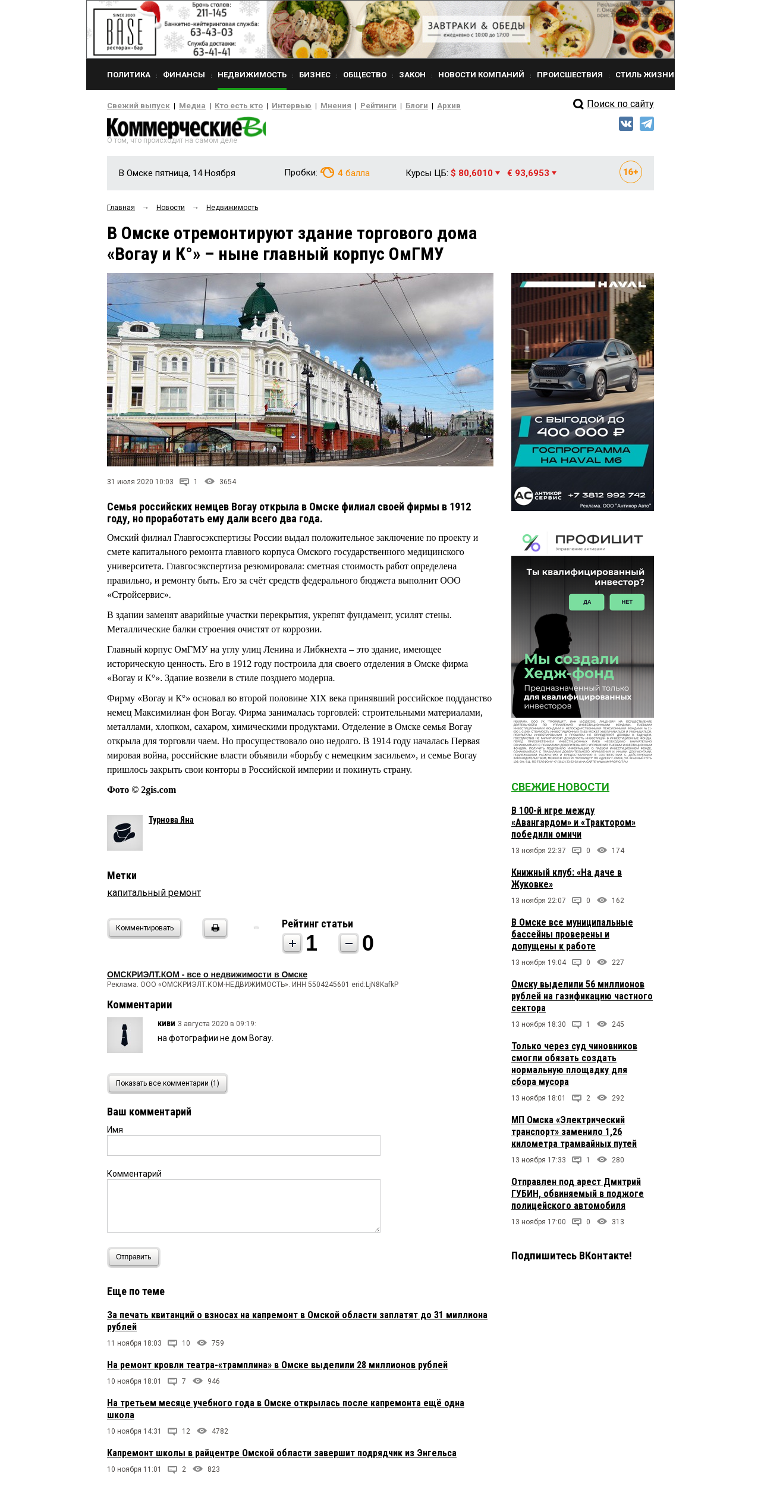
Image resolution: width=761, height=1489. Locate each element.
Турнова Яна (171, 823)
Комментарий (134, 1177)
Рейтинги (344, 106)
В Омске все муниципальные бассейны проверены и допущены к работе (572, 937)
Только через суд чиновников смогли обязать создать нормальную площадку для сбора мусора (574, 1067)
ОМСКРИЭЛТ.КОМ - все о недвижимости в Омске (207, 978)
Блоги (378, 106)
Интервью (267, 106)
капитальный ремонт (154, 896)
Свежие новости (560, 790)
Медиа (181, 106)
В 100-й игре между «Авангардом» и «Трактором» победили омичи (573, 826)
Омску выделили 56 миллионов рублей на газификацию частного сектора (582, 999)
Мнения (306, 106)
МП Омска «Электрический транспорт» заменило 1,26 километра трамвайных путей (574, 1135)
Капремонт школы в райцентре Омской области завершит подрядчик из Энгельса (282, 1456)
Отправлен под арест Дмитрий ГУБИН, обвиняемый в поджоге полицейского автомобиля (577, 1197)
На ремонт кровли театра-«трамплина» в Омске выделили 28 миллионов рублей (277, 1368)
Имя (115, 1133)
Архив (407, 106)
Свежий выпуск (134, 106)
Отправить (136, 1260)
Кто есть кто (222, 106)
